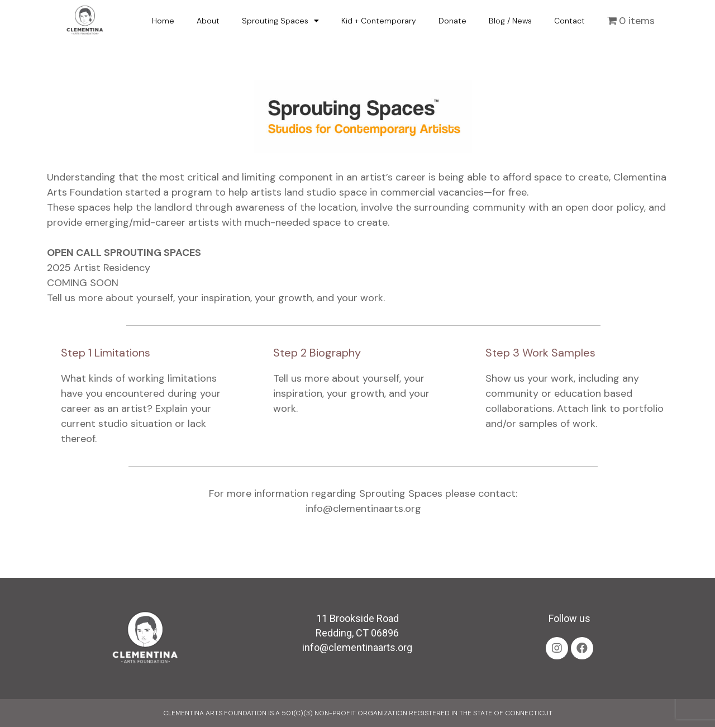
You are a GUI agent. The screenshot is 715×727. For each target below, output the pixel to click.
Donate (452, 21)
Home (163, 21)
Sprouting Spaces (280, 20)
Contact (569, 21)
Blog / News (510, 21)
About (208, 21)
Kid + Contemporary (378, 21)
